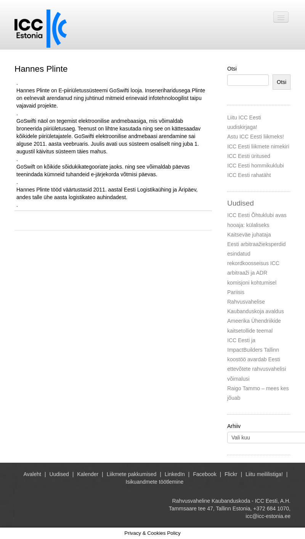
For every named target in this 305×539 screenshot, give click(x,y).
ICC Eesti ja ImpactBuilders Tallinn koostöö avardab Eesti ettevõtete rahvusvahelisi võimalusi (256, 359)
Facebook (204, 474)
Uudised (59, 474)
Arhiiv (234, 426)
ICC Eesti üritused (248, 156)
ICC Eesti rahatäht (249, 175)
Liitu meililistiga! (264, 474)
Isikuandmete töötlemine (155, 482)
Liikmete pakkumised (132, 474)
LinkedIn (175, 474)
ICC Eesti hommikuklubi (255, 166)
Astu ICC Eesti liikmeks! (255, 137)
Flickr (231, 474)
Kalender (87, 474)
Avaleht (32, 474)
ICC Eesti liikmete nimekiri (258, 146)
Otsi (232, 69)
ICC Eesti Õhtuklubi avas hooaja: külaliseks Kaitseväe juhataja (257, 224)
